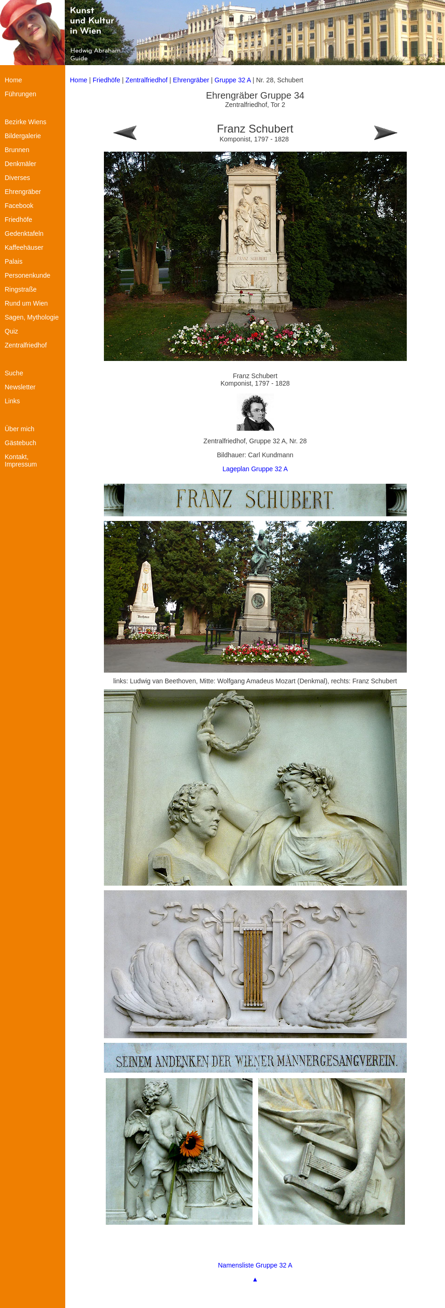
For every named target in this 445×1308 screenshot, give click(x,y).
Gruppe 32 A (233, 80)
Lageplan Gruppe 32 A (255, 469)
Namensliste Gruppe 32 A (255, 1265)
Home (78, 80)
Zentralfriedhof (146, 80)
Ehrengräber (191, 80)
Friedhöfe (106, 80)
